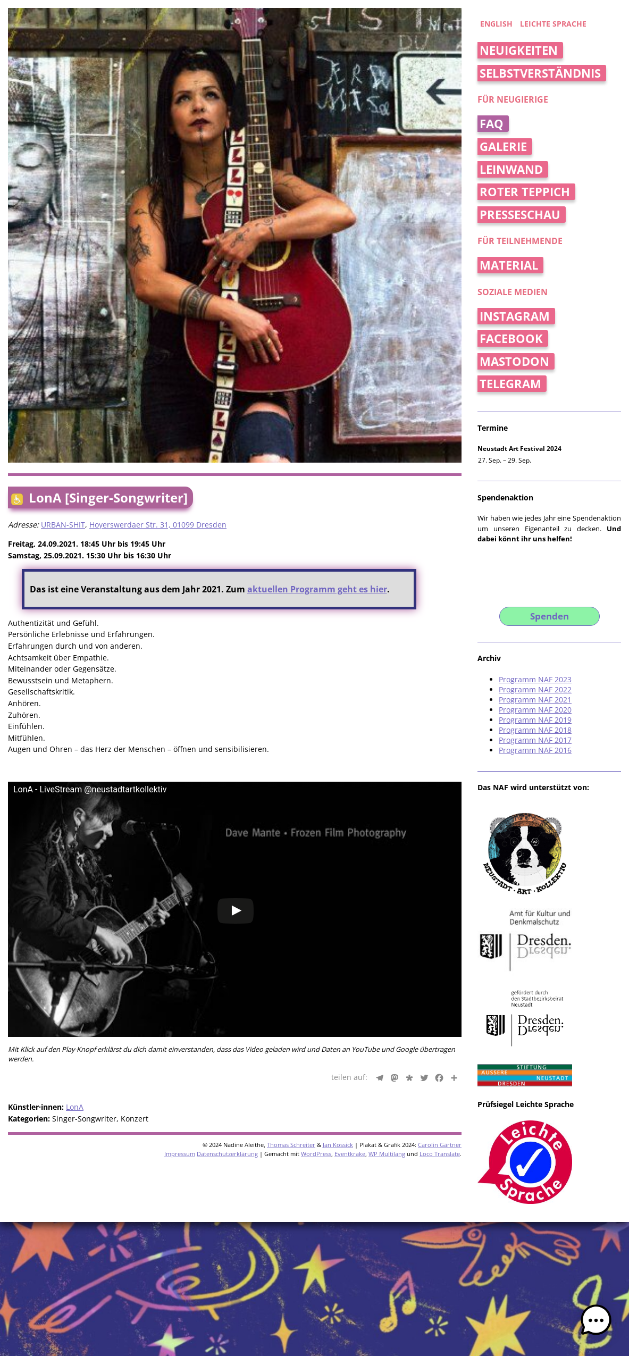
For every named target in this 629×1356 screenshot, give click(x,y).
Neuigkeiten (519, 50)
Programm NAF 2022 (535, 689)
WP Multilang (386, 1154)
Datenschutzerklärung (227, 1154)
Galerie (503, 146)
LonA (74, 1107)
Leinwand (511, 169)
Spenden (549, 616)
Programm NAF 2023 (535, 679)
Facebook (511, 338)
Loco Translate (440, 1154)
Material (509, 265)
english (496, 24)
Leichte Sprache (553, 24)
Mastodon (514, 361)
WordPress (316, 1154)
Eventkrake (349, 1154)
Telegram (510, 383)
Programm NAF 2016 (535, 750)
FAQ (492, 123)
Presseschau (520, 214)
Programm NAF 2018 (535, 730)
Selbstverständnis (540, 73)
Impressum (179, 1154)
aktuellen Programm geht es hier (317, 589)
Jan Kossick (338, 1145)
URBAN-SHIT (63, 525)
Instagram (515, 316)
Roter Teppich (525, 191)
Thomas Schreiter (291, 1145)
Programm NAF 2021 (535, 699)
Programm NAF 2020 (535, 710)
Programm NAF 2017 (535, 740)
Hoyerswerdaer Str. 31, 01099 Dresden (158, 525)
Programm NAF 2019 (535, 720)
